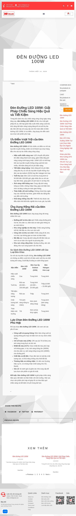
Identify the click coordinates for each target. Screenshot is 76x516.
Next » (48, 474)
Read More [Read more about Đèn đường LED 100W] (20, 470)
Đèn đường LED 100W (20, 456)
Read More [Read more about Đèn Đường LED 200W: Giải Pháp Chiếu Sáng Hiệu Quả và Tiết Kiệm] (55, 472)
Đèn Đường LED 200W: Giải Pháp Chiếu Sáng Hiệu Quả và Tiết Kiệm (55, 457)
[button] (63, 6)
